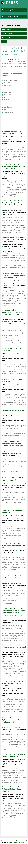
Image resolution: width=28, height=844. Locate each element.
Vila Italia (20, 244)
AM (3, 136)
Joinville (7, 688)
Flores (13, 415)
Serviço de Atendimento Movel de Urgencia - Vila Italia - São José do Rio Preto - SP (14, 239)
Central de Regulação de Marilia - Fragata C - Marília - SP (14, 755)
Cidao (11, 794)
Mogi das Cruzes (9, 483)
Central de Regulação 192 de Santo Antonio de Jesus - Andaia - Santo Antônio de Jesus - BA (14, 610)
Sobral (7, 794)
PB (3, 319)
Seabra (7, 550)
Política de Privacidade (19, 842)
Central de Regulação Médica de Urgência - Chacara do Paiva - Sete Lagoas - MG (13, 720)
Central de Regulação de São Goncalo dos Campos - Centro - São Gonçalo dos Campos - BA (13, 203)
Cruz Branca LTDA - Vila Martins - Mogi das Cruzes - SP (14, 479)
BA (3, 208)
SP (3, 244)
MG (3, 281)
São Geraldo (14, 515)
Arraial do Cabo (9, 171)
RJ (3, 171)
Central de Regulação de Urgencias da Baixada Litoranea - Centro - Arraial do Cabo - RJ (14, 166)
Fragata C (13, 759)
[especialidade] (14, 10)
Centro (17, 171)
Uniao (12, 550)
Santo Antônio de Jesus (11, 615)
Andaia (21, 615)
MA (3, 652)
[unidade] (14, 16)
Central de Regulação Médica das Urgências (14, 139)
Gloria (12, 688)
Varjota (7, 353)
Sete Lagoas (9, 725)
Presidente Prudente (11, 451)
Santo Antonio (14, 652)
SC (3, 688)
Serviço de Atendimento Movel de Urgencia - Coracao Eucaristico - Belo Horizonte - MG (14, 276)
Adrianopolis (14, 136)
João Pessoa (8, 319)
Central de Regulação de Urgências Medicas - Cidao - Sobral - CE (12, 789)
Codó (7, 652)
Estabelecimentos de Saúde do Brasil (10, 840)
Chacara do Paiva (18, 725)
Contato (11, 842)
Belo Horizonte (10, 281)
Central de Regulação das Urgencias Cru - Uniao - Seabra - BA (13, 545)
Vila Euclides (21, 451)
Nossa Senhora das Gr (17, 581)
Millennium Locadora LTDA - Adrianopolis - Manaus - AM (12, 133)
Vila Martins (18, 483)
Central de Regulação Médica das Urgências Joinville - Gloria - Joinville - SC (14, 683)
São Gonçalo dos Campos (12, 208)
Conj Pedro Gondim (18, 319)
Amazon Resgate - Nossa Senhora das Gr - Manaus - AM (14, 577)
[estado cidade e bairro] (14, 29)
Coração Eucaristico (20, 281)
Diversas (12, 455)
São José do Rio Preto (11, 244)
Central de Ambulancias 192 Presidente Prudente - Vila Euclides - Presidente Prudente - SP (13, 445)
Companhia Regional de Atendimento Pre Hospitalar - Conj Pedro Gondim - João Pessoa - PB (14, 313)
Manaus (8, 136)
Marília (7, 759)
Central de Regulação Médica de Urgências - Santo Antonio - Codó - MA (14, 647)
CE (3, 353)
